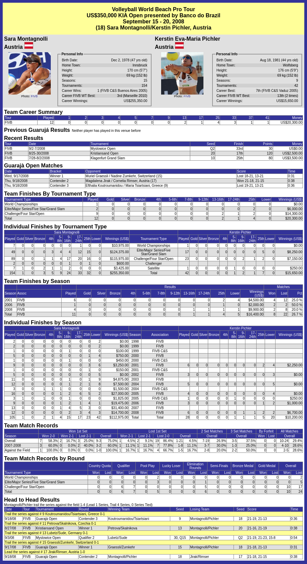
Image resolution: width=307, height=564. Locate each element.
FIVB (34, 96)
